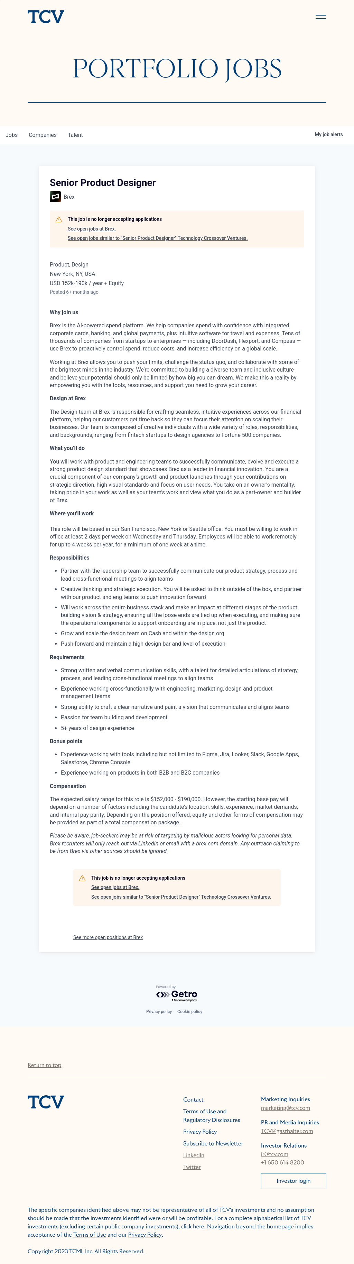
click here (192, 1226)
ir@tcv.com (274, 1154)
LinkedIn (193, 1155)
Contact (193, 1099)
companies (43, 135)
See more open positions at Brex (108, 937)
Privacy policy (159, 1011)
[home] (99, 17)
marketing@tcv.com (285, 1108)
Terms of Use (89, 1234)
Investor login (293, 1181)
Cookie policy (189, 1011)
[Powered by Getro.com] (177, 993)
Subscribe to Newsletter (213, 1143)
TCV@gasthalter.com (287, 1131)
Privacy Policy (200, 1131)
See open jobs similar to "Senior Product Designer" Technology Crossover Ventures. (158, 238)
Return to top (44, 1065)
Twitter (192, 1167)
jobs (12, 135)
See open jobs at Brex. (92, 229)
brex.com (207, 843)
